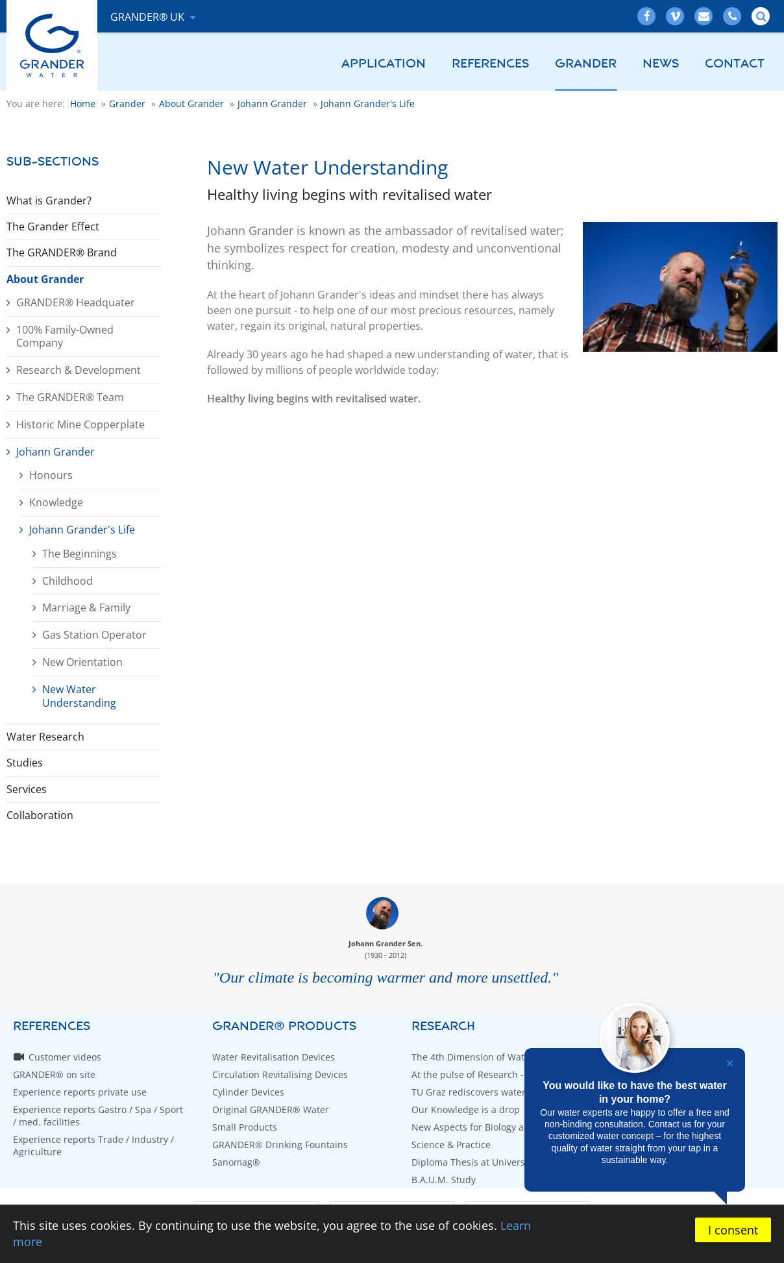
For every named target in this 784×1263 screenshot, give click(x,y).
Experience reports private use (80, 1092)
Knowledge (56, 502)
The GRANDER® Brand (61, 252)
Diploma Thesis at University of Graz (490, 1162)
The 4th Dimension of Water (472, 1057)
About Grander (45, 279)
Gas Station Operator (94, 635)
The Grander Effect (52, 226)
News (661, 63)
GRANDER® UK (148, 17)
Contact (735, 63)
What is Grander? (49, 200)
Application (383, 63)
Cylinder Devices (248, 1092)
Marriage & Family (86, 607)
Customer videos (65, 1057)
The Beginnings (79, 553)
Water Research (45, 737)
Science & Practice (451, 1144)
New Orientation (82, 662)
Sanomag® (236, 1162)
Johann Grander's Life (82, 529)
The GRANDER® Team (70, 397)
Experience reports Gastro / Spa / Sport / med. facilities (98, 1115)
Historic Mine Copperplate (80, 424)
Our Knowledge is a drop (465, 1109)
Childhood (67, 581)
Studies (24, 762)
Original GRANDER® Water (270, 1109)
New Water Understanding (79, 696)
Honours (51, 475)
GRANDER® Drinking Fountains (280, 1144)
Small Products (244, 1127)
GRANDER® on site (54, 1074)
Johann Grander (55, 452)
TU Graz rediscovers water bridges (486, 1092)
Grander (586, 63)
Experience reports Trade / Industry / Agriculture (93, 1145)
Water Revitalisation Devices (273, 1057)
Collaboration (39, 815)
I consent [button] (733, 1230)
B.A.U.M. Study (443, 1179)
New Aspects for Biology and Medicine (494, 1127)
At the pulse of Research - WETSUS (486, 1074)
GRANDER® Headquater (75, 302)
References (490, 63)
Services (26, 789)
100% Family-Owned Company (65, 336)
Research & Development (78, 370)
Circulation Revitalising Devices (280, 1074)
